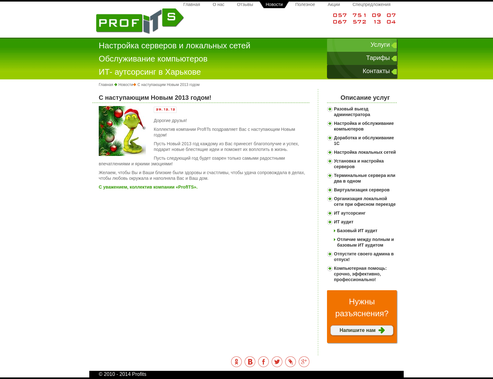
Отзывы (245, 4)
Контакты (376, 70)
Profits (140, 21)
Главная (191, 4)
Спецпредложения (371, 4)
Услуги (380, 44)
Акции (334, 4)
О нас (218, 4)
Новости (274, 4)
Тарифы (378, 57)
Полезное (305, 4)
